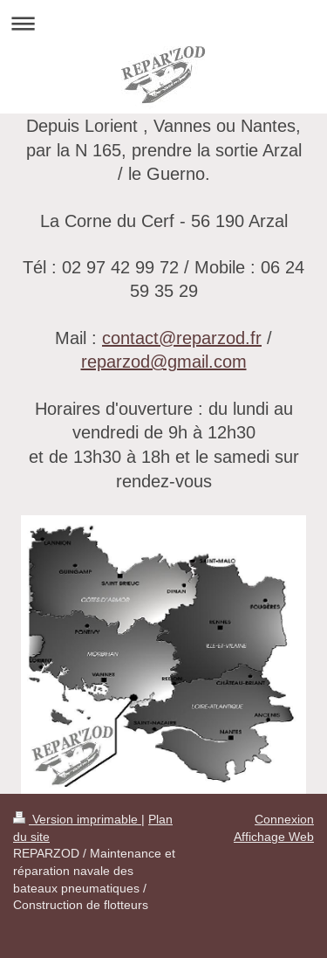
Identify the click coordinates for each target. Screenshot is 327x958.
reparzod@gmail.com (164, 361)
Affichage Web (274, 837)
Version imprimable (77, 819)
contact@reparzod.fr (182, 337)
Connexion (284, 819)
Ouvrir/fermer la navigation (163, 23)
